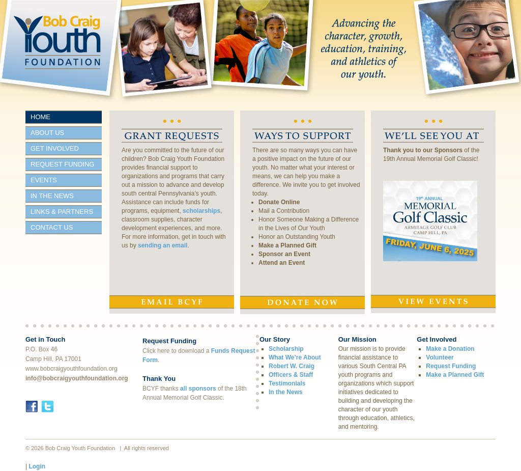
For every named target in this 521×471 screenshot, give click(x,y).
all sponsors (198, 388)
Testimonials (287, 383)
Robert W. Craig (291, 366)
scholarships (201, 210)
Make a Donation (450, 348)
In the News (286, 392)
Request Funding (451, 366)
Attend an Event (281, 262)
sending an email (162, 245)
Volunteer (439, 357)
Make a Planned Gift (287, 245)
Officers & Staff (291, 374)
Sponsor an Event (284, 254)
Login (36, 466)
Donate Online (279, 202)
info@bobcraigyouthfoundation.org (76, 378)
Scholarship (286, 348)
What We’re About (295, 357)
